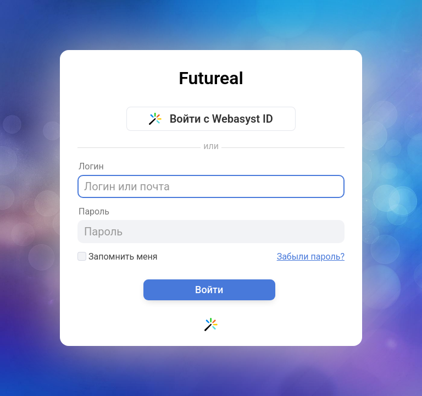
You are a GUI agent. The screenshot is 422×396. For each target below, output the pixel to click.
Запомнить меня (117, 256)
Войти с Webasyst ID (211, 118)
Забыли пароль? (311, 257)
